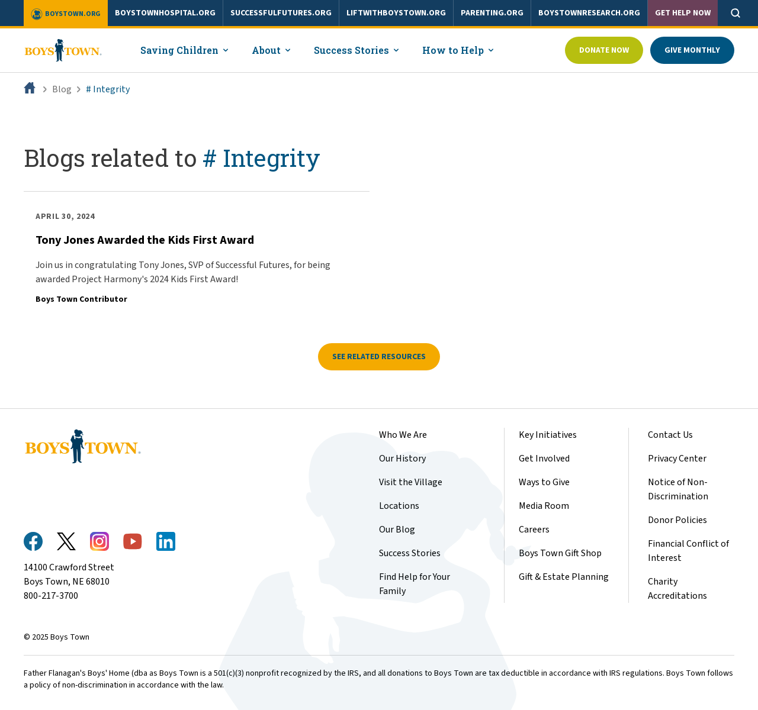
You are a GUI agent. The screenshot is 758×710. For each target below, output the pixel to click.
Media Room (544, 505)
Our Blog (397, 529)
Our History (402, 458)
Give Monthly (692, 50)
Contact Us (670, 434)
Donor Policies (677, 520)
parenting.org (492, 13)
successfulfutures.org (281, 13)
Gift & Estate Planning (564, 576)
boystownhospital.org (165, 13)
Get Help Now (683, 13)
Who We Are (403, 434)
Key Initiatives (548, 434)
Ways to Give (544, 482)
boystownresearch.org (589, 13)
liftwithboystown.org (396, 13)
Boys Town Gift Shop (560, 553)
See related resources (379, 357)
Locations (399, 505)
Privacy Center (677, 458)
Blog (62, 89)
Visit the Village (410, 482)
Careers (534, 529)
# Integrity (108, 89)
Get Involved (544, 458)
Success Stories (410, 553)
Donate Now (604, 50)
